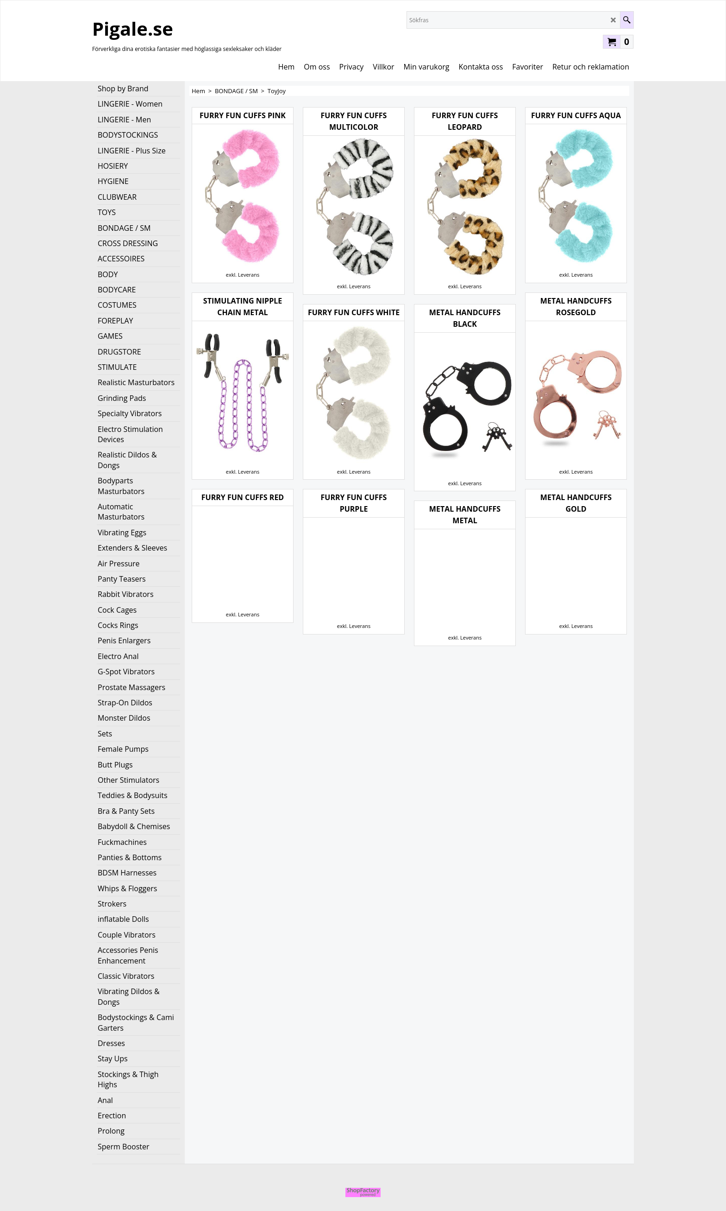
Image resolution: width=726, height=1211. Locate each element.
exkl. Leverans (242, 274)
